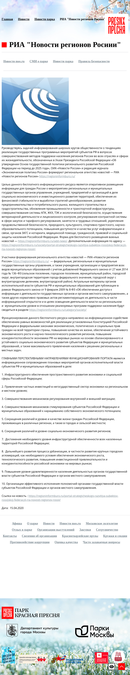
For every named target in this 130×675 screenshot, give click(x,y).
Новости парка (45, 19)
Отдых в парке (22, 529)
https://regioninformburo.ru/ (57, 176)
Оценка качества (66, 542)
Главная (7, 19)
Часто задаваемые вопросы (101, 542)
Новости (23, 19)
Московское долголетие (102, 523)
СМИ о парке (39, 61)
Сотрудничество (107, 529)
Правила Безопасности (94, 61)
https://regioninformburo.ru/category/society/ (58, 310)
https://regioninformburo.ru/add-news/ (42, 241)
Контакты (10, 536)
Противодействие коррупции (29, 542)
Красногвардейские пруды (80, 536)
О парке (32, 523)
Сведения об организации (39, 536)
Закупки (85, 529)
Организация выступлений (55, 529)
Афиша (17, 523)
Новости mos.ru (13, 61)
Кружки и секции (115, 536)
